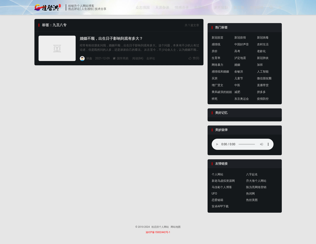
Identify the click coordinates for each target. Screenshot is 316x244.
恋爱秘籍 (217, 200)
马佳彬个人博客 (222, 187)
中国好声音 (241, 44)
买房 (214, 78)
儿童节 (238, 78)
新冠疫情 (240, 37)
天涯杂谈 (162, 7)
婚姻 (237, 64)
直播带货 (263, 85)
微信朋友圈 (264, 78)
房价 (214, 51)
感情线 (216, 44)
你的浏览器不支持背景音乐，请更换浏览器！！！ (243, 144)
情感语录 (182, 7)
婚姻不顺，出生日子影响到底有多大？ (111, 38)
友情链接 (257, 7)
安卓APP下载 (220, 206)
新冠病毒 (263, 37)
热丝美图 (252, 200)
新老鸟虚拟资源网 (223, 181)
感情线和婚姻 (220, 71)
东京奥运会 (241, 98)
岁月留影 (221, 7)
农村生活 (263, 44)
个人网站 (217, 174)
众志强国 (143, 7)
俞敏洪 (238, 71)
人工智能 (263, 71)
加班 (260, 64)
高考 (237, 51)
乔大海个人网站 (256, 181)
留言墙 (239, 7)
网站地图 (176, 227)
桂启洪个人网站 (49, 7)
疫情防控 (263, 98)
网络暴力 (217, 64)
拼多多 (261, 92)
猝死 (214, 98)
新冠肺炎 (263, 58)
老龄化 (261, 51)
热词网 (250, 193)
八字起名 (252, 174)
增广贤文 (217, 85)
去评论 (150, 58)
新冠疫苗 (217, 37)
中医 (237, 85)
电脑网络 (201, 7)
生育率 (216, 58)
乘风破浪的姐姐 (222, 92)
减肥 (237, 92)
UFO (214, 193)
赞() (194, 58)
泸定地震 (240, 58)
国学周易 (120, 58)
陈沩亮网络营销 (256, 187)
